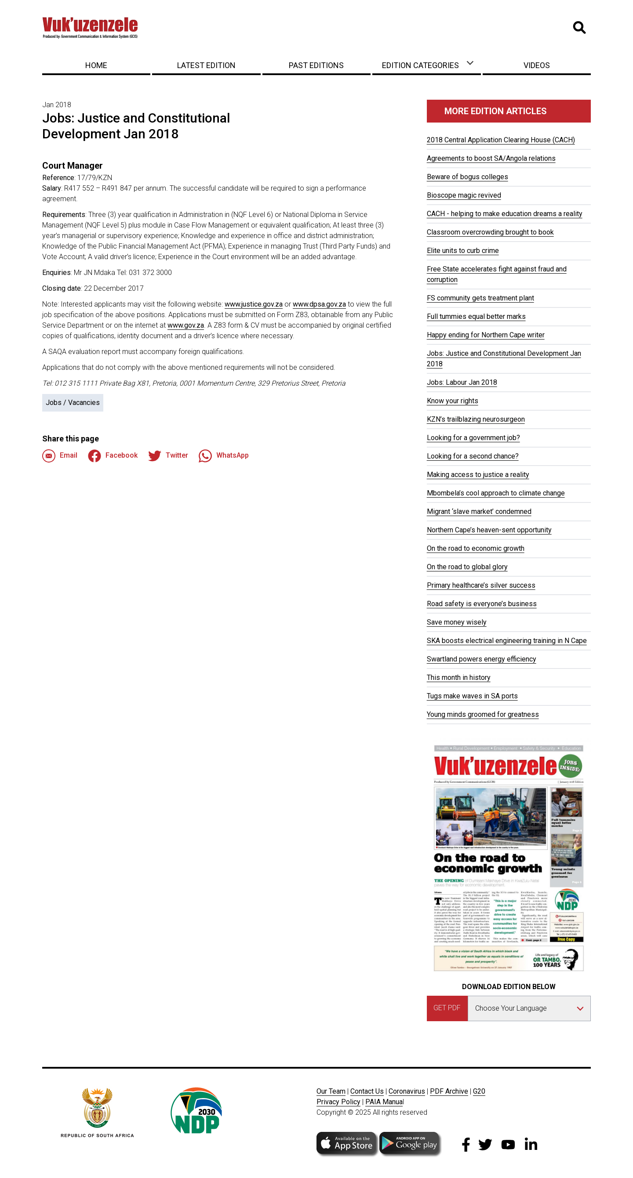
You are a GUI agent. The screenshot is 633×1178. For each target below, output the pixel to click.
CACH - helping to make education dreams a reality (504, 214)
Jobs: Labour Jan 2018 (462, 382)
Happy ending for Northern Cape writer (486, 335)
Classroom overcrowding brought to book (490, 232)
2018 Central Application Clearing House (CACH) (501, 140)
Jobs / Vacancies (73, 402)
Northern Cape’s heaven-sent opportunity (489, 530)
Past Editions (316, 65)
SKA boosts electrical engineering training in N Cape (507, 640)
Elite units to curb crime (463, 250)
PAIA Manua (384, 1102)
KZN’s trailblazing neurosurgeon (476, 419)
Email (59, 456)
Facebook (113, 456)
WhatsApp (224, 455)
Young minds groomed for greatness (483, 714)
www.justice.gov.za (254, 304)
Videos (537, 65)
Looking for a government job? (473, 438)
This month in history (459, 677)
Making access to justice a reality (478, 474)
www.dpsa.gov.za (319, 304)
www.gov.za (185, 325)
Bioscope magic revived (464, 195)
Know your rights (452, 401)
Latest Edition (206, 65)
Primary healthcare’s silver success (481, 585)
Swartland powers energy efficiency (481, 659)
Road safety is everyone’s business (482, 604)
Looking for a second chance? (473, 456)
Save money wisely (457, 622)
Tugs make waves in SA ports (472, 696)
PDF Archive (449, 1091)
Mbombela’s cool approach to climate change (496, 493)
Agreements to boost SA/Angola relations (491, 158)
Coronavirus (407, 1091)
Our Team (331, 1091)
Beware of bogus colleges (467, 177)
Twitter (168, 456)
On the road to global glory (467, 567)
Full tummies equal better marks (476, 316)
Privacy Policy (338, 1102)
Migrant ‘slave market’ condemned (479, 511)
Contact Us (367, 1091)
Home (96, 65)
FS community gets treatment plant (480, 298)
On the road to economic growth (475, 548)
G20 (479, 1091)
